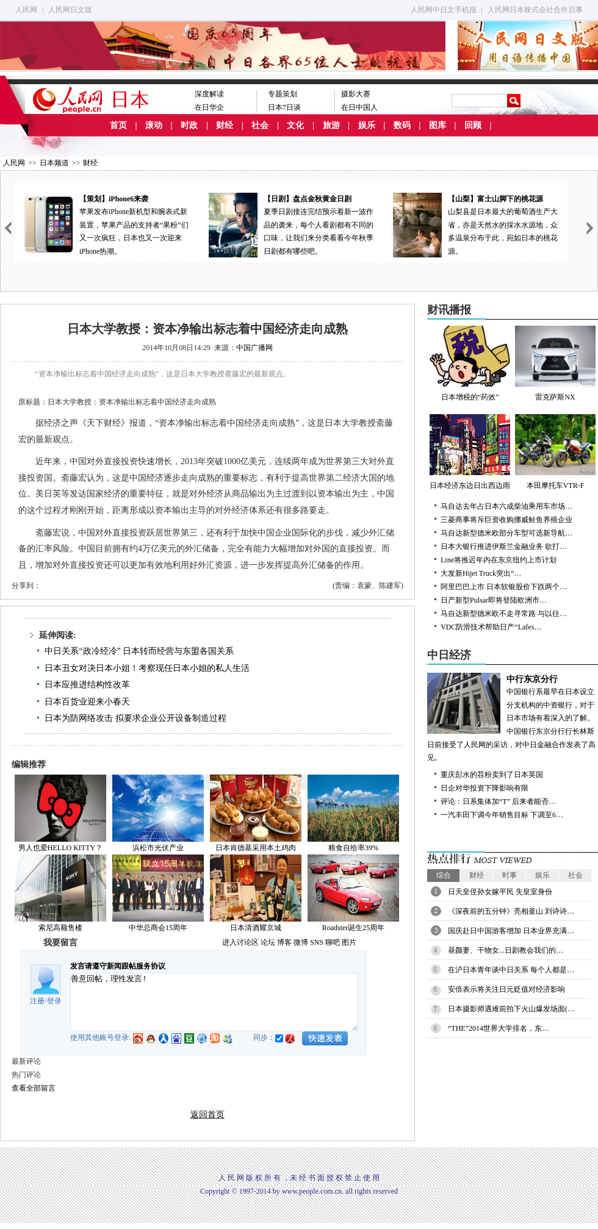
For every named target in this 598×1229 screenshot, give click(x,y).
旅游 (331, 125)
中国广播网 (254, 347)
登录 (54, 1001)
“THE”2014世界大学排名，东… (498, 1028)
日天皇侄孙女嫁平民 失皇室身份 (500, 891)
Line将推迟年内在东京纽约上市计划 (499, 560)
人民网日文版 (70, 9)
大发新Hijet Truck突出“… (481, 573)
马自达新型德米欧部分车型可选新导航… (506, 533)
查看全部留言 (34, 1088)
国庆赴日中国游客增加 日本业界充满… (511, 930)
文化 (295, 125)
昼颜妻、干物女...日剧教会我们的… (505, 950)
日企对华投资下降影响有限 (484, 788)
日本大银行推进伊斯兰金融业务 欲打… (504, 546)
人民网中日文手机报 (444, 9)
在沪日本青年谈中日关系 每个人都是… (511, 970)
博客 (284, 942)
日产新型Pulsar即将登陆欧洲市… (494, 600)
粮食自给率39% (353, 848)
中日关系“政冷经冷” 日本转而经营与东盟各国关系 (139, 651)
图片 (349, 942)
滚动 (153, 125)
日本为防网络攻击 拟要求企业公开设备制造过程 (135, 718)
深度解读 (209, 94)
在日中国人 (359, 107)
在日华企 (209, 107)
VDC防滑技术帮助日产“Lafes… (491, 627)
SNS (316, 942)
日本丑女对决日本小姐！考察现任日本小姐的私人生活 (147, 668)
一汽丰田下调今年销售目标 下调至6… (502, 815)
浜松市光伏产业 (158, 848)
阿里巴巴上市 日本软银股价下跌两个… (504, 586)
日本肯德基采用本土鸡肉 (255, 848)
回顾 (472, 125)
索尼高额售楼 (60, 927)
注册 (37, 1001)
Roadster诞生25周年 (353, 927)
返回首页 (207, 1114)
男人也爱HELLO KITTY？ (60, 848)
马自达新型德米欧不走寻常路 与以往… (504, 613)
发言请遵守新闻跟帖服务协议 (117, 966)
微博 (301, 942)
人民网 (26, 9)
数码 (402, 125)
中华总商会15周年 (158, 927)
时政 (189, 125)
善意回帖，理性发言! (214, 1002)
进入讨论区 (240, 942)
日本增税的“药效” (470, 363)
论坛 (268, 942)
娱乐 (366, 125)
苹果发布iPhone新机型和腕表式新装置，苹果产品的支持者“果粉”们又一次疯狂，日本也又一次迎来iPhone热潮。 (106, 224)
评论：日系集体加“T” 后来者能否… (498, 801)
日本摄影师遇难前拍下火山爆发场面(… (511, 1009)
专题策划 (282, 94)
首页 (118, 125)
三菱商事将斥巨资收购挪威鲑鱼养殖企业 (506, 519)
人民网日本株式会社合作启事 (535, 9)
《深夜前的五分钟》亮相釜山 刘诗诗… (511, 911)
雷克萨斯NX (555, 363)
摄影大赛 (355, 94)
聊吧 (332, 942)
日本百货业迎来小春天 (87, 701)
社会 (259, 125)
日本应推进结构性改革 (87, 684)
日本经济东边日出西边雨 (470, 452)
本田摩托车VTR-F (555, 452)
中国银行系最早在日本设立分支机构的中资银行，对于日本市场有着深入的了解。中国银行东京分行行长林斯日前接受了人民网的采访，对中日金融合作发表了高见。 (512, 717)
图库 (437, 125)
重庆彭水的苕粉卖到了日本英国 (492, 774)
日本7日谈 (284, 107)
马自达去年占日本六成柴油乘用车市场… (506, 506)
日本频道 (54, 163)
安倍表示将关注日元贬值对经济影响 (506, 989)
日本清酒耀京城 (255, 927)
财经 (224, 125)
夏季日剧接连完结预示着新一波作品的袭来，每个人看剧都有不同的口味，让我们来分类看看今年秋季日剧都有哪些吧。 (291, 224)
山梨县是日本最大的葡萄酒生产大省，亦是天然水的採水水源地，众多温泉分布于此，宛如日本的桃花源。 (475, 224)
